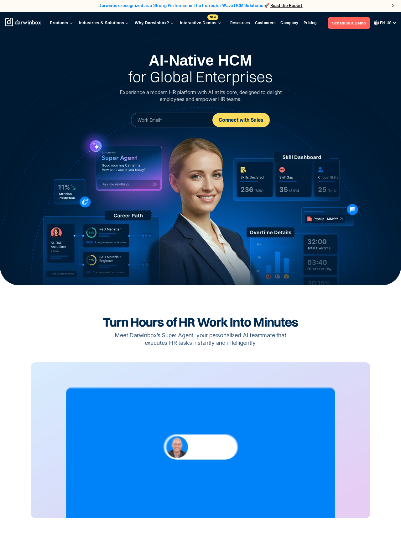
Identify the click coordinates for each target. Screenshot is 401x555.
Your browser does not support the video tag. (200, 440)
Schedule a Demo (349, 23)
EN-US (385, 22)
